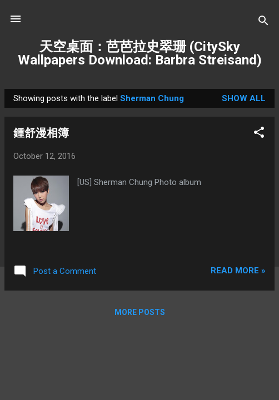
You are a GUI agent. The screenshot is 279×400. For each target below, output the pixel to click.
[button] (259, 134)
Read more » (238, 271)
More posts (139, 312)
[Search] (263, 22)
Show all (244, 98)
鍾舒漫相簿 (41, 132)
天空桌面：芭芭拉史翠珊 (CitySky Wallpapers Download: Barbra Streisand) (140, 53)
